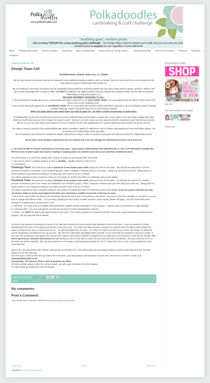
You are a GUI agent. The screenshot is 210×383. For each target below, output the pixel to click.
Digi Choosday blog (85, 51)
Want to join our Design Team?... (114, 51)
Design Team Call (24, 281)
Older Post (151, 366)
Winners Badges (50, 51)
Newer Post (17, 366)
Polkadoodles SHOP (28, 51)
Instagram (14, 55)
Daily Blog (67, 51)
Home (12, 51)
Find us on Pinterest (164, 51)
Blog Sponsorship (142, 51)
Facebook (195, 51)
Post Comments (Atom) (32, 370)
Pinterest (182, 51)
